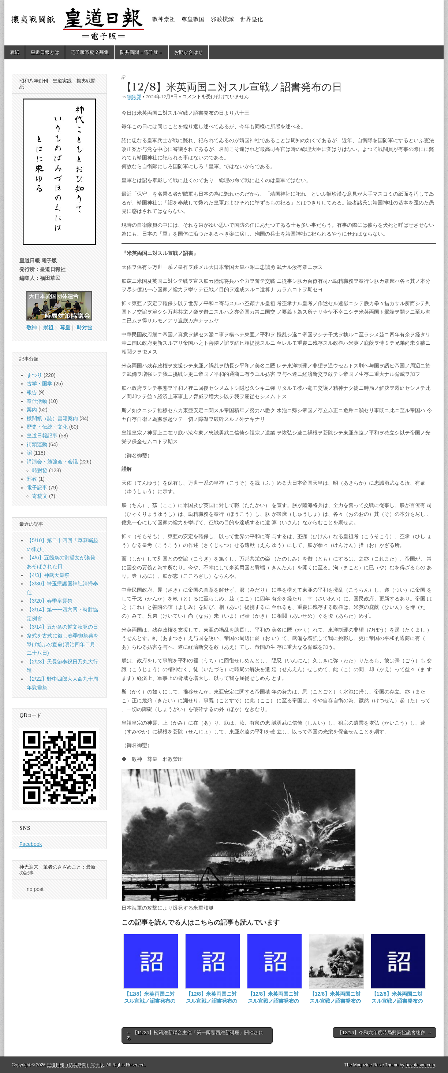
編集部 (134, 96)
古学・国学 (39, 383)
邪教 (32, 479)
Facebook (30, 844)
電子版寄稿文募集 (90, 52)
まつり (34, 375)
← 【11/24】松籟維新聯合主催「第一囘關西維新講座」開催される (194, 1035)
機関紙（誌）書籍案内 (52, 418)
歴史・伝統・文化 (47, 427)
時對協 (40, 470)
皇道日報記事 (42, 436)
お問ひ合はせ (188, 52)
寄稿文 (40, 496)
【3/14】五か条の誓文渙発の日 (62, 627)
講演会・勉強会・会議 (52, 462)
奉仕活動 (37, 401)
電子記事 (37, 488)
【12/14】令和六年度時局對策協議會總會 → (384, 1032)
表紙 (14, 52)
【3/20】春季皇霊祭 (49, 601)
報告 (32, 392)
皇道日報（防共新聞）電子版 (75, 1065)
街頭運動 (37, 444)
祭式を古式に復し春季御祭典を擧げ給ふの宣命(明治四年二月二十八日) (62, 644)
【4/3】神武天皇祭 (48, 575)
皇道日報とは (45, 52)
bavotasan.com (420, 1065)
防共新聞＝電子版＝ (141, 52)
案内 (32, 409)
